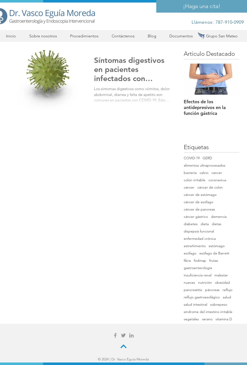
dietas (216, 224)
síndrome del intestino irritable (208, 312)
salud (227, 297)
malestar (221, 275)
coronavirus (217, 180)
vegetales (191, 319)
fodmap (200, 260)
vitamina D (223, 319)
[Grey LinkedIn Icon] (131, 335)
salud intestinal (195, 304)
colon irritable (194, 180)
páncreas (212, 290)
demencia (219, 217)
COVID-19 (192, 158)
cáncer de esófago (198, 202)
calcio (204, 173)
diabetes (191, 224)
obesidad (222, 282)
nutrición (205, 282)
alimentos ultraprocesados (204, 165)
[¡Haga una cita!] (201, 6)
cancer (216, 173)
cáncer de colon (210, 187)
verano (207, 319)
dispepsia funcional (199, 231)
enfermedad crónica (200, 239)
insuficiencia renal (197, 275)
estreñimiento (195, 246)
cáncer (189, 187)
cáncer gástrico (196, 217)
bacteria (190, 173)
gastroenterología (198, 268)
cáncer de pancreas (199, 209)
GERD (207, 158)
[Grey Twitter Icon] (123, 335)
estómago (217, 246)
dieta (205, 224)
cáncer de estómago (200, 195)
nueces (189, 282)
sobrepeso (218, 304)
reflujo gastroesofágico (202, 297)
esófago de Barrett (214, 253)
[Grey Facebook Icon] (115, 335)
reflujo (227, 290)
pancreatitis (193, 290)
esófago (190, 253)
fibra (187, 260)
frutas (213, 260)
